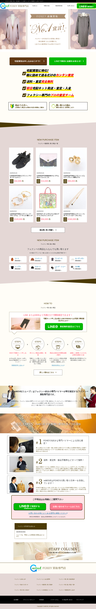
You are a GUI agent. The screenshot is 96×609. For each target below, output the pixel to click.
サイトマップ (80, 599)
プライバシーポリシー (29, 599)
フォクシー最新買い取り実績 (44, 584)
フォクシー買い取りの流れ (21, 590)
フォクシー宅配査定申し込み (67, 590)
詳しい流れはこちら (48, 372)
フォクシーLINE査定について (45, 590)
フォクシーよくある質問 (43, 579)
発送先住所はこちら (58, 365)
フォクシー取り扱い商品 (48, 244)
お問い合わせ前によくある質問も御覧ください (48, 513)
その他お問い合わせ (67, 599)
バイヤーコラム (54, 599)
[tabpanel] (48, 29)
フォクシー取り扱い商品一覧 (67, 584)
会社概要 (16, 599)
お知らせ (34, 5)
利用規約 (41, 599)
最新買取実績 (58, 5)
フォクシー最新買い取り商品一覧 (48, 143)
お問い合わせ (70, 5)
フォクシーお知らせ (20, 579)
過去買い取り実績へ (48, 230)
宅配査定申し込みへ (17, 365)
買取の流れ (47, 5)
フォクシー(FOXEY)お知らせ (26, 526)
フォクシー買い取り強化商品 (67, 579)
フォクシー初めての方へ (21, 584)
